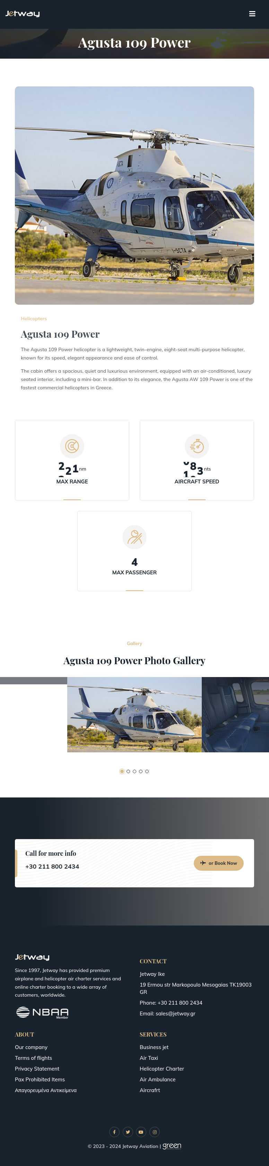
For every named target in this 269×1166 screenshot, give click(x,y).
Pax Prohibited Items (40, 1079)
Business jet (154, 1047)
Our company (31, 1047)
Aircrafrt (150, 1090)
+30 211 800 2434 (52, 866)
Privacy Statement (37, 1068)
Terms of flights (33, 1058)
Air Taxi (149, 1058)
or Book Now (218, 863)
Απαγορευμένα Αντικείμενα (46, 1090)
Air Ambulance (157, 1079)
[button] (122, 771)
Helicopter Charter (162, 1068)
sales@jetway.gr (176, 1013)
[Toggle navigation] (252, 14)
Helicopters (62, 318)
